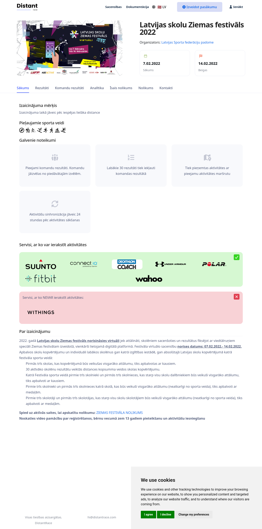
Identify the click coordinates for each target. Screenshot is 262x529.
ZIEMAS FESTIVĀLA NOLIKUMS (119, 412)
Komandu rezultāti (69, 88)
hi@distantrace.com (102, 517)
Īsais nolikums (121, 88)
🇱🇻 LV (159, 6)
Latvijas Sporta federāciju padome (187, 42)
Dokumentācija (137, 7)
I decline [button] (165, 514)
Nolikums (145, 88)
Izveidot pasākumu (199, 7)
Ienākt (236, 7)
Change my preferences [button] (193, 514)
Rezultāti (42, 88)
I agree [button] (148, 514)
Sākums (23, 88)
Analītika (97, 88)
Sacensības (113, 7)
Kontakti (166, 88)
